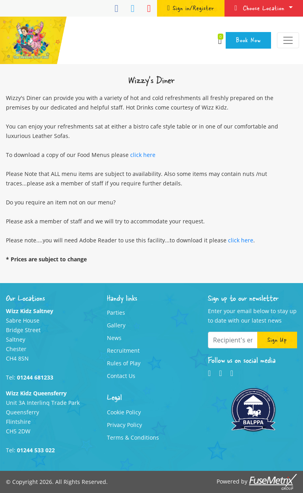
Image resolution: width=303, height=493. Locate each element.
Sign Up (277, 339)
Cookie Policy (124, 412)
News (114, 338)
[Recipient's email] (233, 340)
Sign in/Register (190, 8)
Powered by (257, 482)
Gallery (116, 325)
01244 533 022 (36, 450)
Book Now (248, 40)
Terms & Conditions (133, 437)
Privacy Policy (124, 425)
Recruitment (123, 350)
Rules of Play (123, 363)
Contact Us (121, 376)
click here (142, 155)
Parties (116, 312)
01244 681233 (35, 377)
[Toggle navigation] (288, 40)
